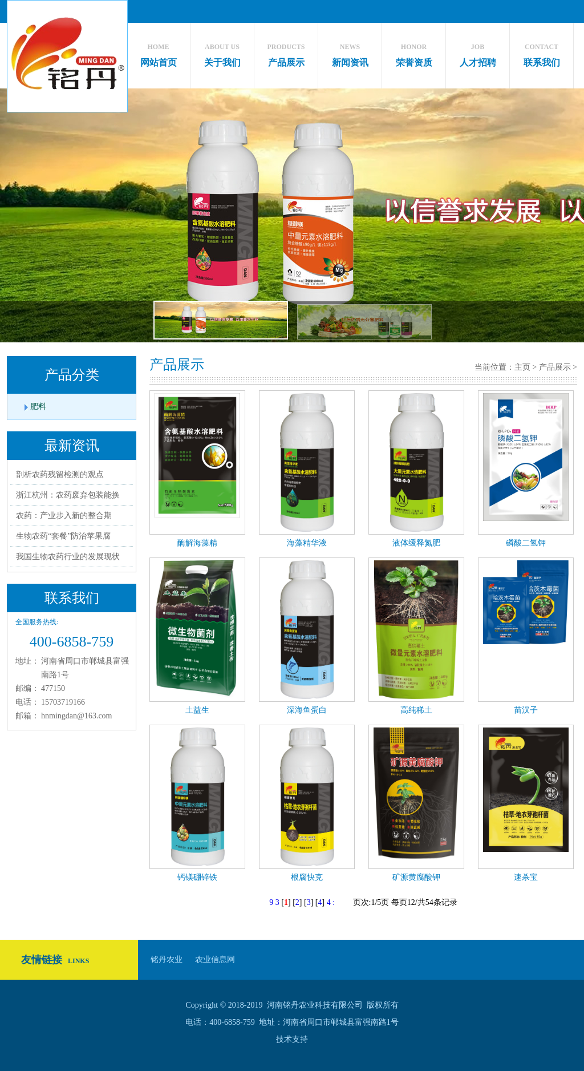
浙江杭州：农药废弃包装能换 (68, 495)
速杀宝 (526, 877)
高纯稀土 (416, 710)
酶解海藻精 (197, 543)
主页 (522, 367)
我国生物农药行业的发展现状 (68, 556)
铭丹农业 (166, 959)
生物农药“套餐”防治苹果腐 (63, 536)
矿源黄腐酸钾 (416, 877)
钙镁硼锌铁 (197, 877)
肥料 (38, 406)
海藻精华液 (307, 543)
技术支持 (292, 1039)
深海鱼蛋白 (307, 710)
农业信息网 (215, 959)
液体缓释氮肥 (416, 543)
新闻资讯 (350, 52)
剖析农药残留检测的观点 (60, 474)
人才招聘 (477, 52)
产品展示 (286, 52)
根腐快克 (307, 877)
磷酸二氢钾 (526, 543)
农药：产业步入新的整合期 (64, 515)
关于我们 (222, 52)
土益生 (197, 710)
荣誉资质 (413, 52)
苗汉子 (526, 710)
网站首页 (158, 52)
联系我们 (541, 52)
